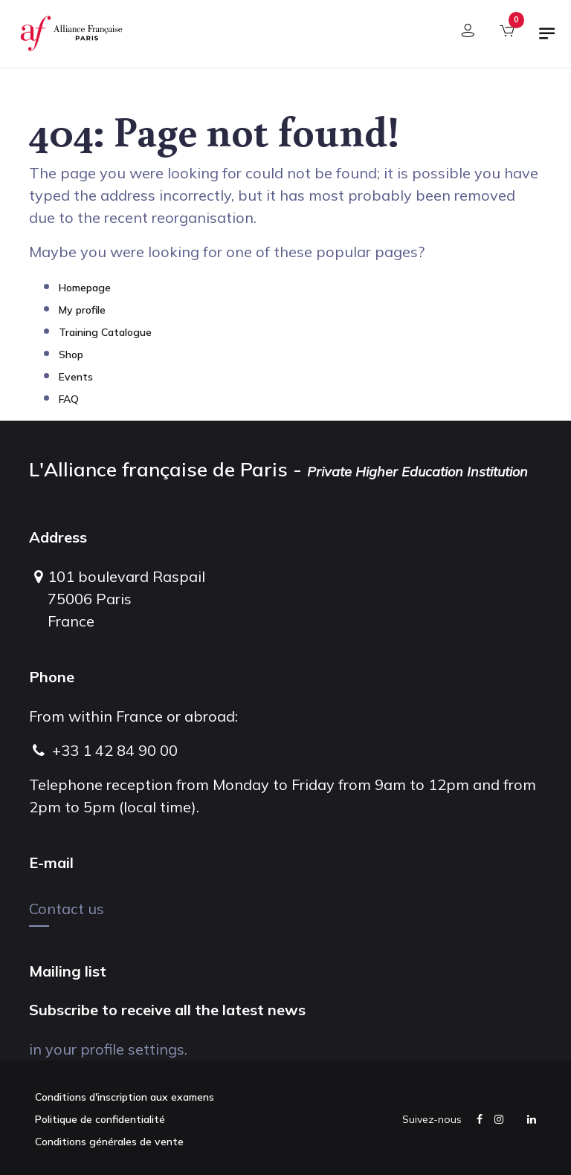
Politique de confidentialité (100, 1119)
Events (76, 376)
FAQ (69, 399)
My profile (82, 310)
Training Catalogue (105, 332)
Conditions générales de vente (109, 1141)
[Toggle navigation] (547, 39)
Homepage (85, 287)
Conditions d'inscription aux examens (124, 1097)
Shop (71, 354)
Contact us (66, 908)
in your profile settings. (108, 1049)
